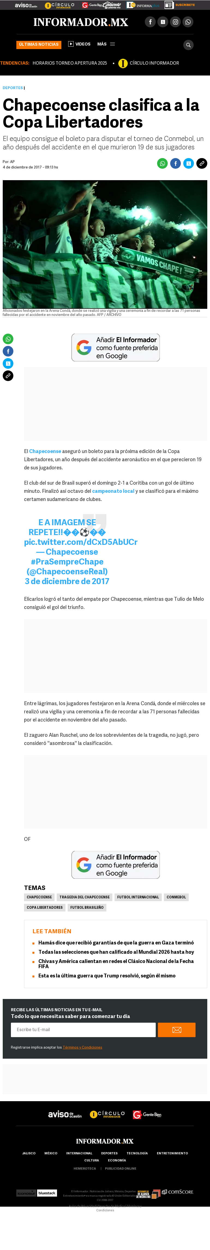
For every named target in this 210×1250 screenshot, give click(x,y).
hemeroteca (85, 1168)
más (106, 45)
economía (117, 1160)
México (50, 1153)
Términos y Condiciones (82, 1047)
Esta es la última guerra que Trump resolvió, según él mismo (107, 976)
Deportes (13, 88)
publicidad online (120, 1168)
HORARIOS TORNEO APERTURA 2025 (69, 63)
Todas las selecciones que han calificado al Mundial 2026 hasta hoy (116, 952)
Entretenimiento (172, 1153)
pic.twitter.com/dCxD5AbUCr (81, 543)
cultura (91, 1160)
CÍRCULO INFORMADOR (154, 63)
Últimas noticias (39, 45)
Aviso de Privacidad (82, 1206)
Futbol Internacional (138, 897)
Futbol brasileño (87, 908)
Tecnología (137, 1153)
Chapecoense (45, 451)
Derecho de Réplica (111, 1206)
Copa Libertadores (45, 908)
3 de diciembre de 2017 (67, 582)
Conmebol (176, 897)
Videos (79, 44)
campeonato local (113, 491)
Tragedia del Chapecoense (84, 897)
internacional (79, 1153)
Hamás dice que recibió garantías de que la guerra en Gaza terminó (116, 943)
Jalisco (28, 1153)
